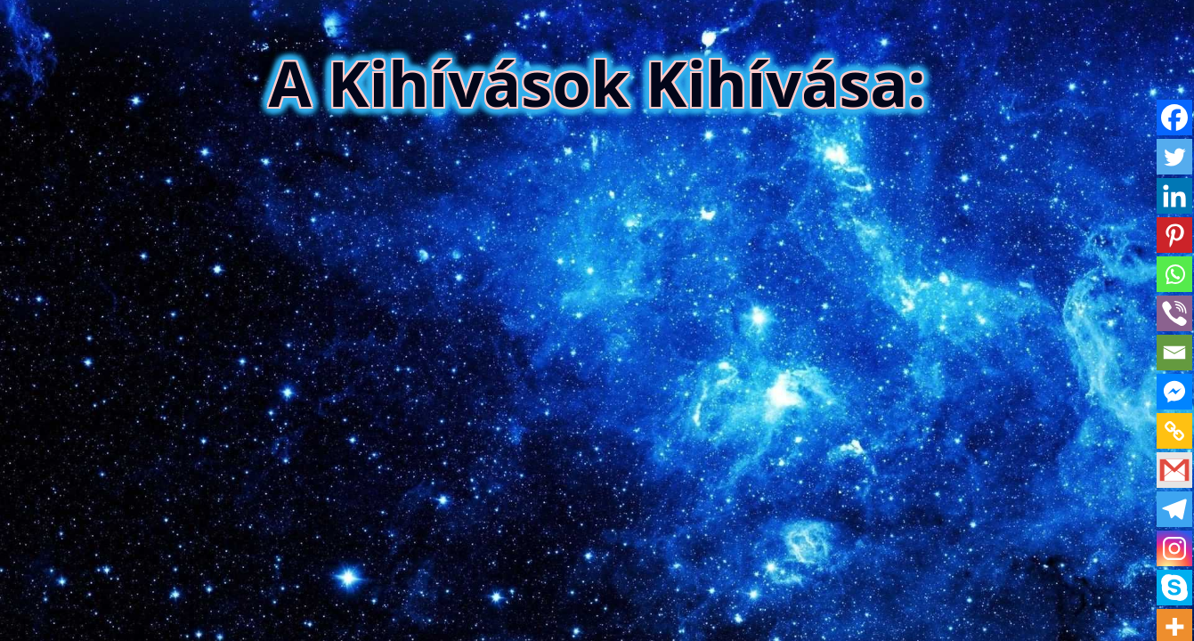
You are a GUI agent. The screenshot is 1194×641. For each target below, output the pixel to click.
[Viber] (1174, 313)
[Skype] (1174, 587)
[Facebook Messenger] (1174, 392)
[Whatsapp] (1174, 274)
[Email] (1174, 352)
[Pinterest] (1174, 235)
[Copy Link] (1174, 431)
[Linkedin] (1174, 196)
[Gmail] (1174, 470)
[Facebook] (1174, 117)
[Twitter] (1174, 156)
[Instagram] (1174, 548)
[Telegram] (1174, 509)
